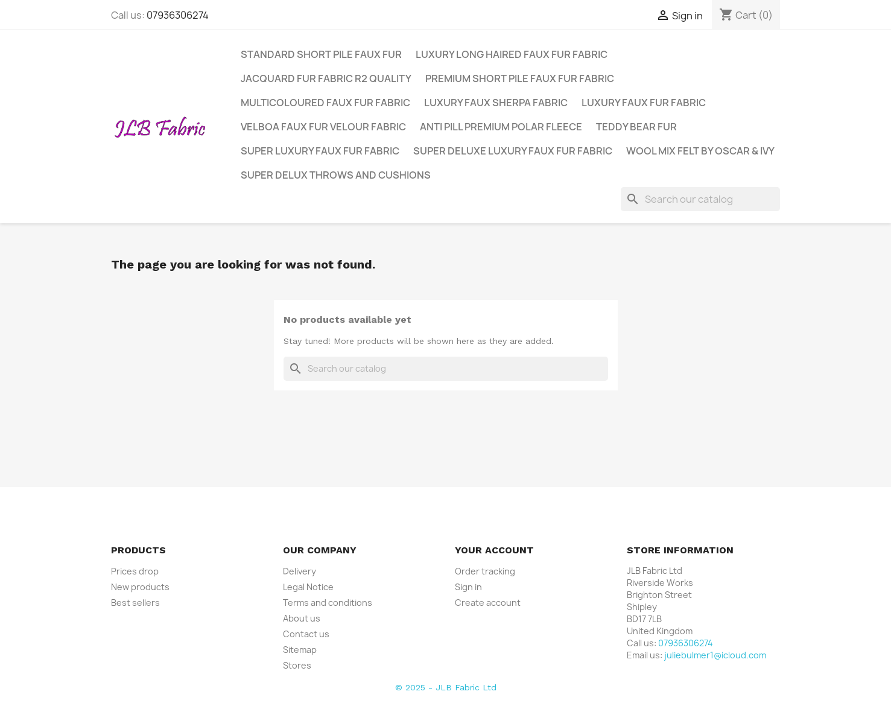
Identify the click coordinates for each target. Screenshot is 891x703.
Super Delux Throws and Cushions (336, 175)
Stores (297, 665)
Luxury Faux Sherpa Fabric (496, 102)
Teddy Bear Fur (636, 126)
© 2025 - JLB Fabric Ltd (445, 687)
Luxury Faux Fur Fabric (644, 102)
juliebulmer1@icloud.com (715, 655)
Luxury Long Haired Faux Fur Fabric (511, 54)
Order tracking (485, 571)
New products (140, 587)
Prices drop (135, 571)
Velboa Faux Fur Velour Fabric (323, 126)
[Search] (700, 199)
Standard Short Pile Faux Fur (321, 54)
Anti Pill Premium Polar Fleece (501, 126)
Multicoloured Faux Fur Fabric (325, 102)
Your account (494, 550)
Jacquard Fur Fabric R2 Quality (326, 78)
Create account (488, 602)
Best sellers (135, 602)
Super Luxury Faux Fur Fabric (320, 150)
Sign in (468, 587)
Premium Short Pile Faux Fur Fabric (519, 78)
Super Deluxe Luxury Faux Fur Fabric (512, 150)
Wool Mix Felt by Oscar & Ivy (700, 150)
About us (301, 618)
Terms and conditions (327, 602)
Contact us (306, 634)
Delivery (299, 571)
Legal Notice (308, 587)
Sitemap (300, 649)
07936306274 (178, 15)
